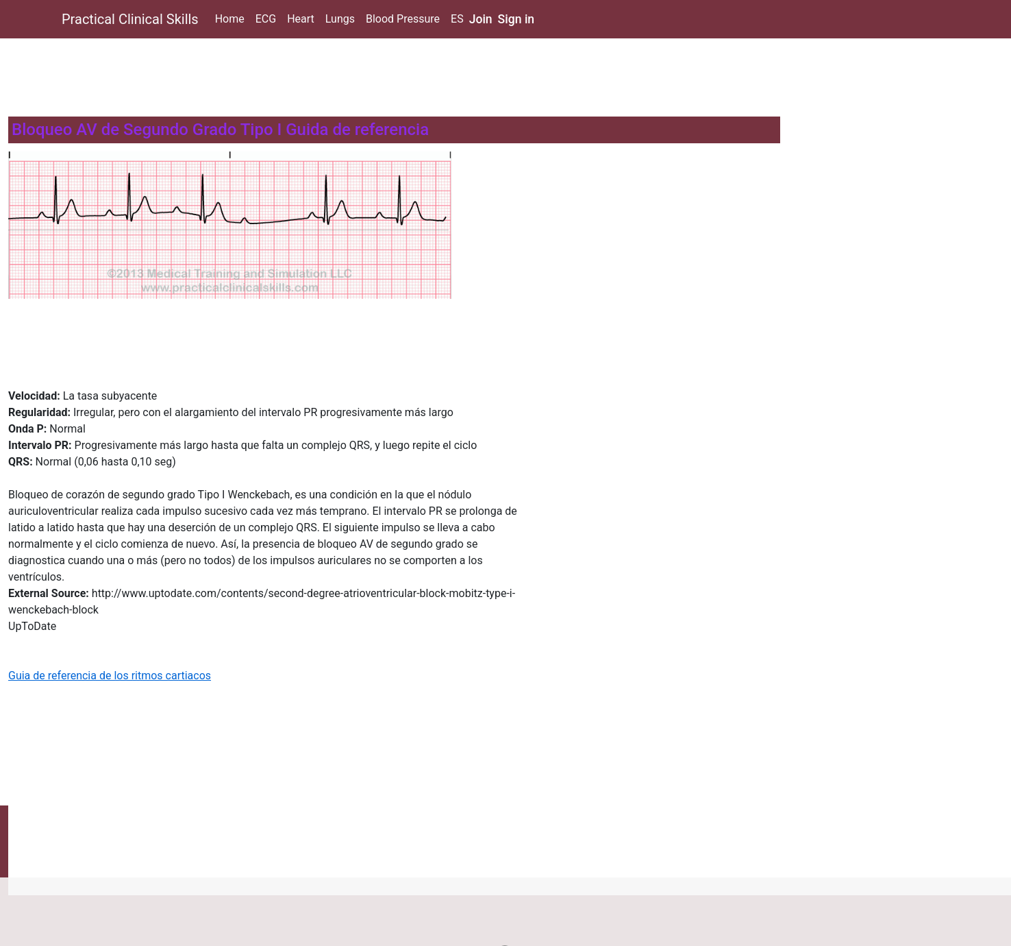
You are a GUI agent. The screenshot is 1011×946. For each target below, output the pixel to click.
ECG (265, 18)
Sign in (516, 19)
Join (480, 19)
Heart (300, 18)
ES (457, 18)
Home (230, 18)
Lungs (340, 18)
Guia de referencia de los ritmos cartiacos (109, 675)
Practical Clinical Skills (130, 19)
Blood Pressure (403, 18)
